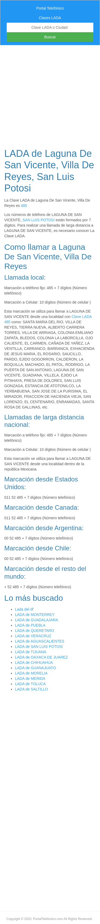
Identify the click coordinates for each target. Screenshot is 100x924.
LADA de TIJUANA (30, 652)
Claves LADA (50, 18)
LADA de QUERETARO (34, 630)
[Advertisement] (50, 95)
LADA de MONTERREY (35, 614)
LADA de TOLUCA (30, 684)
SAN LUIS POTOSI (38, 220)
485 (24, 205)
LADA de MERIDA (30, 678)
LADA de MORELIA (31, 673)
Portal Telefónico (50, 8)
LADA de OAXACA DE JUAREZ (41, 657)
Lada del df (24, 609)
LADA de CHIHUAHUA (34, 662)
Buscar (50, 37)
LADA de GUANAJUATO (35, 668)
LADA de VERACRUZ (33, 636)
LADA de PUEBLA (30, 625)
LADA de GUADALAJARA (36, 620)
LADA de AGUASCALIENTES (39, 641)
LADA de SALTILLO (31, 689)
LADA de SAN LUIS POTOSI (39, 646)
